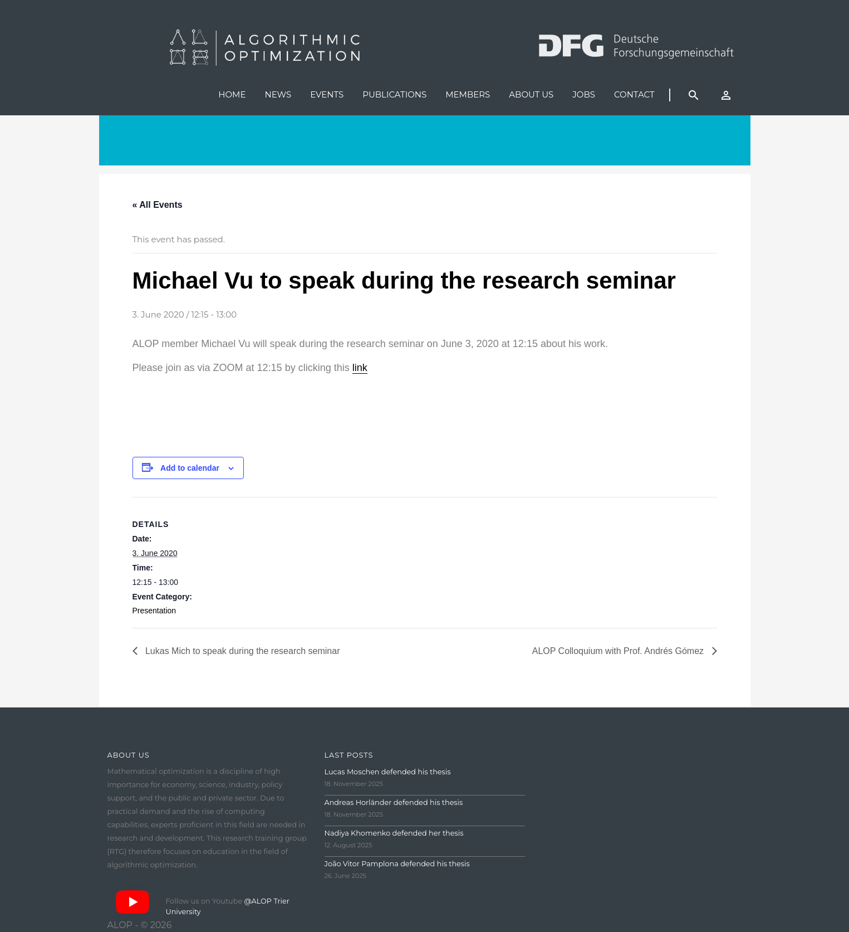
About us (531, 94)
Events (326, 94)
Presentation (154, 610)
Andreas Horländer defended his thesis (394, 802)
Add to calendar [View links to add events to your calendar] (189, 467)
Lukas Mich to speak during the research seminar (241, 651)
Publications (394, 94)
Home (232, 94)
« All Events (157, 204)
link (359, 367)
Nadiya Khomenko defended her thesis (394, 833)
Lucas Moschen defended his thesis (388, 772)
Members (467, 94)
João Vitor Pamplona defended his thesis (397, 864)
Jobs (583, 94)
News (277, 94)
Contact (634, 94)
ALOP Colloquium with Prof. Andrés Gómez (619, 651)
